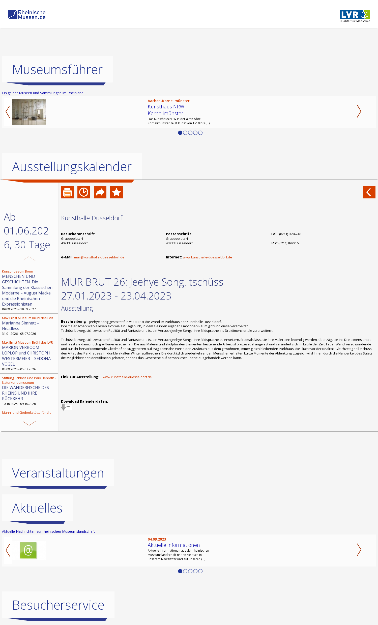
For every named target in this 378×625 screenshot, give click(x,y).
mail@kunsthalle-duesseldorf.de (99, 257)
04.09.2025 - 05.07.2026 (29, 355)
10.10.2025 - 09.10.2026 (29, 391)
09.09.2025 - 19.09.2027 (29, 290)
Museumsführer (57, 69)
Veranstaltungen (58, 472)
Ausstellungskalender (72, 166)
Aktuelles (37, 507)
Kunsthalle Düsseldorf (91, 218)
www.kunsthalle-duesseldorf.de (207, 257)
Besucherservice (58, 604)
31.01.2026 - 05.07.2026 (29, 326)
